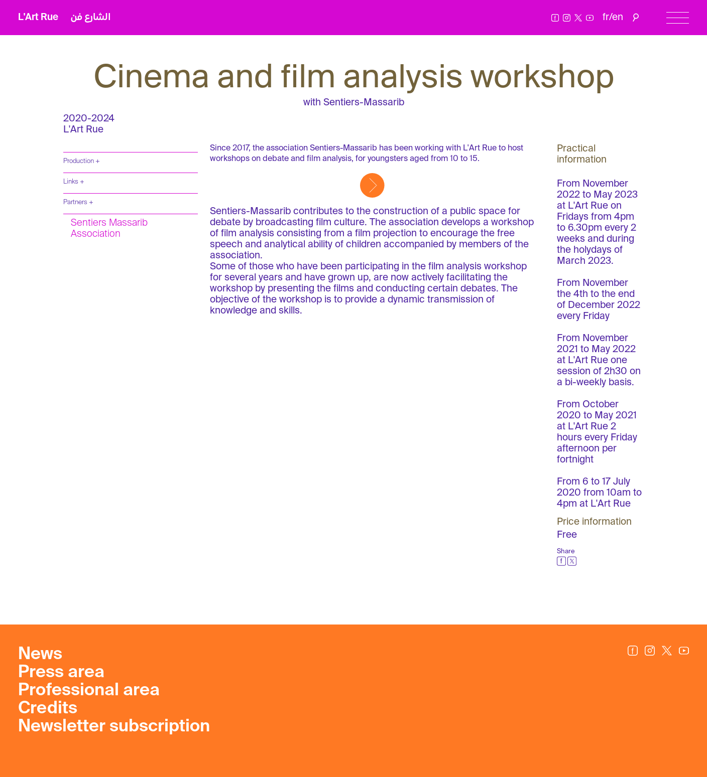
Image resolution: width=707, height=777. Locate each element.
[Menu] (677, 18)
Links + (73, 182)
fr (606, 17)
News (40, 654)
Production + (81, 161)
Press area (61, 672)
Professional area (89, 690)
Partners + (78, 202)
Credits (47, 708)
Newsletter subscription (114, 726)
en (617, 17)
